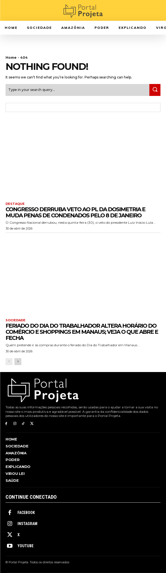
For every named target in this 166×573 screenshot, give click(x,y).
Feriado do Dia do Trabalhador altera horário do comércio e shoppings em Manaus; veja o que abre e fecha (82, 331)
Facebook (26, 512)
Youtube (25, 546)
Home (11, 57)
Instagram (27, 523)
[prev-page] (9, 361)
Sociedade (15, 320)
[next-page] (17, 361)
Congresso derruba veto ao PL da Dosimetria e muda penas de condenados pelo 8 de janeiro (75, 212)
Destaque (15, 204)
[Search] (154, 90)
